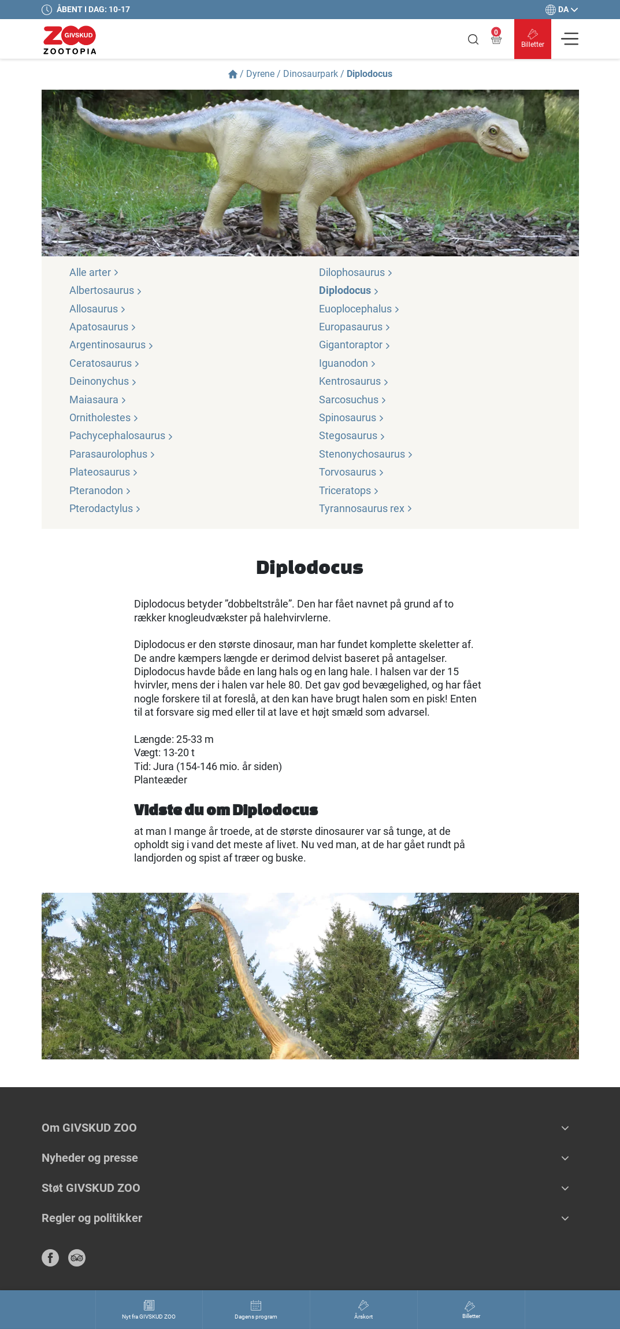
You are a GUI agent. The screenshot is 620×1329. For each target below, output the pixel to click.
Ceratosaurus (104, 363)
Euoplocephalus (359, 309)
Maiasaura (98, 399)
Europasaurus (355, 327)
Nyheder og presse (90, 1158)
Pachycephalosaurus (121, 435)
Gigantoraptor (355, 344)
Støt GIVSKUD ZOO (91, 1188)
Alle (94, 272)
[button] (565, 1127)
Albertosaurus (105, 290)
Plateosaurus (103, 472)
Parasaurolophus (112, 454)
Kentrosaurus (354, 381)
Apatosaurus (102, 327)
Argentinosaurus (111, 344)
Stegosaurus (352, 435)
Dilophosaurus (356, 272)
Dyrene (260, 73)
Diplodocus (349, 290)
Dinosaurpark (310, 73)
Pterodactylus (105, 508)
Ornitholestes (104, 417)
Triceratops (349, 490)
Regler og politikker (92, 1218)
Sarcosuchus (353, 399)
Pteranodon (100, 490)
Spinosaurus (351, 417)
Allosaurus (97, 309)
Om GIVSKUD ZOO (89, 1128)
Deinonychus (103, 381)
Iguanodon (347, 363)
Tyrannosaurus (366, 508)
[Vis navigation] (569, 39)
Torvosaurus (351, 472)
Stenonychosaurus (366, 454)
